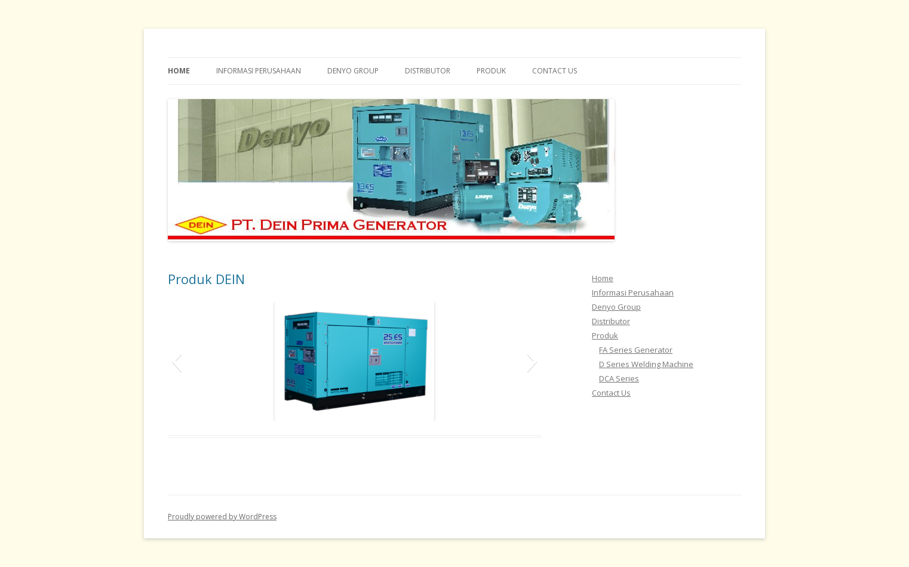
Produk (491, 71)
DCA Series (619, 378)
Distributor (427, 71)
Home (179, 71)
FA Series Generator (635, 349)
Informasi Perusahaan (258, 71)
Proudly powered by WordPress (222, 516)
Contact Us (554, 71)
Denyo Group (353, 71)
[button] (176, 361)
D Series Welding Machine (646, 364)
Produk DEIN (206, 279)
